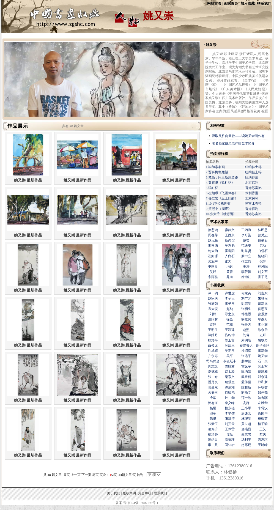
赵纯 (229, 309)
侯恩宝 (263, 309)
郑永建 (263, 377)
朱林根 (263, 298)
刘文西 (263, 272)
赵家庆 (213, 298)
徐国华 (263, 413)
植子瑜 (263, 424)
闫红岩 (230, 445)
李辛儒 (230, 413)
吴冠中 (213, 261)
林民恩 (263, 230)
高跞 (246, 403)
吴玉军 (263, 366)
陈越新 (246, 387)
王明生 (213, 330)
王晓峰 (263, 445)
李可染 (246, 235)
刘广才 (246, 298)
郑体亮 (263, 392)
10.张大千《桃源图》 (221, 214)
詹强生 (230, 382)
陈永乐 (263, 330)
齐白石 (230, 256)
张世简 (246, 261)
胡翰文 (246, 392)
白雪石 (263, 251)
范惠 (229, 325)
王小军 (246, 408)
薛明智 (263, 387)
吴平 (229, 356)
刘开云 (230, 424)
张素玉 (213, 424)
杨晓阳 (263, 256)
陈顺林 (230, 366)
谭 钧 (213, 293)
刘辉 (213, 314)
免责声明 (144, 493)
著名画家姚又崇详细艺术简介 (233, 143)
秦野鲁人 (246, 345)
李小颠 (263, 325)
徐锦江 (246, 277)
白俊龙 (213, 345)
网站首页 (214, 3)
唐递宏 (246, 413)
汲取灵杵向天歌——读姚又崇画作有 (238, 136)
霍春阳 (230, 251)
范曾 (246, 240)
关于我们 (113, 493)
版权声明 (129, 493)
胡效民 (246, 319)
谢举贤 (246, 251)
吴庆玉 (230, 345)
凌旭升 (213, 429)
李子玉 (230, 304)
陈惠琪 (263, 440)
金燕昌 (246, 429)
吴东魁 (230, 246)
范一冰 (246, 398)
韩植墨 (246, 314)
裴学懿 (246, 361)
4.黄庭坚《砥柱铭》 (220, 183)
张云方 (246, 325)
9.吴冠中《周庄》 (218, 209)
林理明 (246, 419)
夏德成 (213, 372)
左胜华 (263, 403)
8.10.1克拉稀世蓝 (218, 203)
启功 (262, 246)
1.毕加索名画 (215, 167)
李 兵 (213, 445)
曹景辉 (263, 314)
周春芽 (213, 235)
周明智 (246, 340)
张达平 (246, 356)
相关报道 (217, 126)
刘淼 (246, 335)
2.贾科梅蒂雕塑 (217, 172)
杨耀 (213, 408)
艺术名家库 (219, 222)
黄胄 (229, 272)
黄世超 (246, 424)
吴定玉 (230, 351)
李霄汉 (263, 408)
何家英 (246, 293)
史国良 (213, 266)
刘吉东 (263, 293)
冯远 (229, 266)
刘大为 (213, 251)
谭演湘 (230, 387)
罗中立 (246, 256)
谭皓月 (213, 335)
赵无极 (213, 240)
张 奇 (213, 377)
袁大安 (213, 309)
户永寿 (213, 356)
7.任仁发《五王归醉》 (222, 198)
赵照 (246, 330)
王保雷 (230, 429)
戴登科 (246, 377)
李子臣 (230, 298)
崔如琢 (213, 256)
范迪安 (246, 246)
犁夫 (262, 434)
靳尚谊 (230, 240)
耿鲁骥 (263, 398)
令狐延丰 (229, 361)
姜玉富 (230, 340)
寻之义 (230, 314)
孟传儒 (246, 382)
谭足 (229, 434)
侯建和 (263, 372)
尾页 (95, 475)
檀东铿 (230, 408)
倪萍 (262, 261)
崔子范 (263, 277)
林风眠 (263, 266)
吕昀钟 (230, 335)
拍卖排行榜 (219, 154)
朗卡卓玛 (262, 345)
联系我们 (264, 3)
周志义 (213, 366)
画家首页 (231, 3)
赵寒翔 (246, 445)
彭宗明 (246, 304)
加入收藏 (247, 3)
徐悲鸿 (213, 230)
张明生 (246, 309)
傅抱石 (263, 240)
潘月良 (213, 382)
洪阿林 (213, 319)
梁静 (213, 325)
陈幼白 (213, 440)
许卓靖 (213, 351)
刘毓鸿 (230, 392)
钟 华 (230, 398)
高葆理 (230, 440)
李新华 (263, 351)
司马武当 (213, 361)
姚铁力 (263, 340)
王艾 (262, 429)
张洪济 (230, 419)
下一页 (86, 475)
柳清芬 (213, 434)
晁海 (229, 277)
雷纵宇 (246, 366)
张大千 (230, 261)
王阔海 (246, 230)
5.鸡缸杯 (212, 188)
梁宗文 (230, 377)
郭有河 (213, 403)
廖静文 (230, 230)
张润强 (213, 304)
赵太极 (230, 372)
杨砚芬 (263, 419)
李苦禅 (246, 272)
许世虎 (230, 293)
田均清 (246, 372)
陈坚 (213, 419)
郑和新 (263, 382)
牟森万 (263, 319)
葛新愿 (263, 304)
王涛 (246, 266)
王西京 (230, 235)
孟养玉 (213, 392)
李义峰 (230, 403)
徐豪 (229, 319)
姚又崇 (211, 45)
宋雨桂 (213, 277)
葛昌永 (213, 387)
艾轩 (213, 272)
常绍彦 (246, 351)
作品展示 (17, 126)
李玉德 (213, 246)
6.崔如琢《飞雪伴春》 (222, 193)
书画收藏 (217, 285)
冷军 (213, 398)
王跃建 (230, 330)
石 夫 (263, 361)
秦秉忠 (246, 434)
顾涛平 (213, 340)
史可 (262, 335)
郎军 (213, 413)
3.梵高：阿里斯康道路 (222, 177)
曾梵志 (263, 235)
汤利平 (246, 440)
